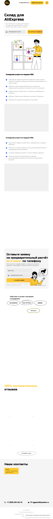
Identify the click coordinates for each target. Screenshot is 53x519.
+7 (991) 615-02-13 (14, 502)
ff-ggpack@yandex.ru (39, 502)
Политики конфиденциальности (34, 35)
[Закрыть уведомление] (50, 514)
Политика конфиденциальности (26, 512)
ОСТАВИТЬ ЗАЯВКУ (19, 282)
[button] (37, 2)
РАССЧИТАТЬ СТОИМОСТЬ (35, 31)
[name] (19, 273)
